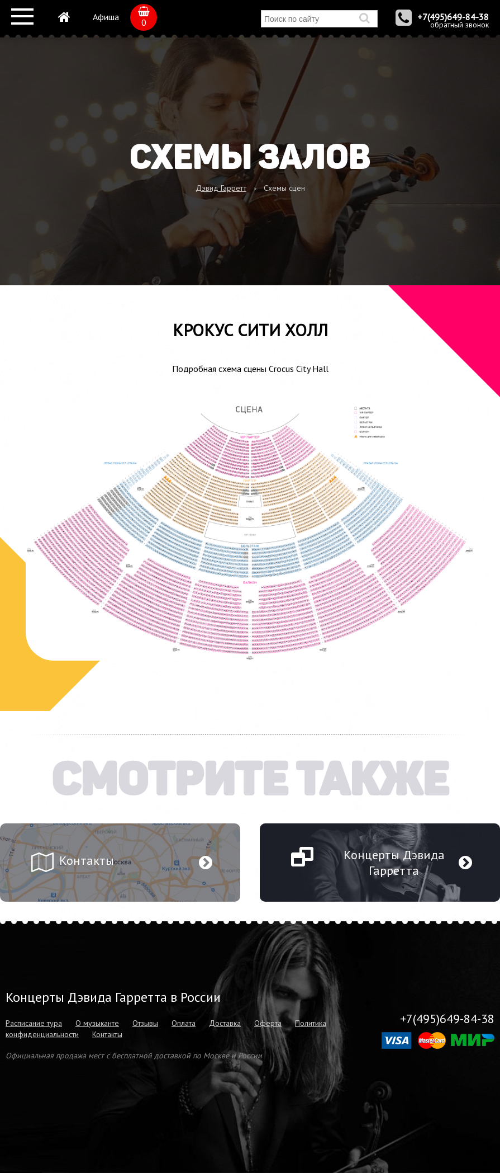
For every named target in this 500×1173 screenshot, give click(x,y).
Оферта (268, 1023)
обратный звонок (459, 25)
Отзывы (145, 1023)
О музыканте (97, 1023)
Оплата (184, 1023)
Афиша (106, 16)
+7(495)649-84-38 (453, 16)
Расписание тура (34, 1023)
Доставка (225, 1023)
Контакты (107, 1034)
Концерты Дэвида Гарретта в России (113, 997)
